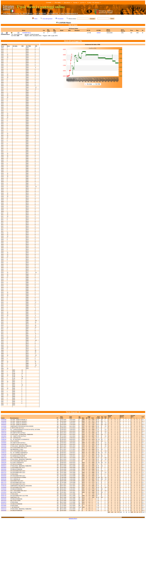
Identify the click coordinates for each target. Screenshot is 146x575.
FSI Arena (95, 2)
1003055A (3, 464)
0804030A (3, 475)
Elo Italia (58, 2)
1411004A (3, 427)
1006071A (3, 457)
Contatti (48, 2)
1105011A (3, 452)
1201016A (3, 447)
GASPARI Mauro (26, 32)
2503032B (3, 419)
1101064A (3, 456)
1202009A (3, 444)
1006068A (3, 459)
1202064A (3, 442)
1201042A (3, 446)
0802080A (3, 480)
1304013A (3, 432)
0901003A (3, 474)
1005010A (3, 462)
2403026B (3, 421)
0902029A (3, 470)
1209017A (3, 437)
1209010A (3, 439)
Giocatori (67, 2)
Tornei (75, 2)
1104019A (3, 454)
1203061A (3, 441)
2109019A (3, 423)
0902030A (3, 469)
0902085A (3, 467)
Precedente (60, 18)
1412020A (3, 426)
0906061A (3, 466)
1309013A (3, 429)
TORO (89, 2)
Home (35, 18)
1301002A (3, 436)
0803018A (3, 479)
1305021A (3, 431)
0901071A (3, 472)
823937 (99, 32)
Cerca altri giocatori (47, 18)
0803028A (3, 477)
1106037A (3, 449)
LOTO (82, 2)
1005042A (3, 461)
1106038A (3, 451)
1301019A (3, 434)
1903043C (3, 424)
